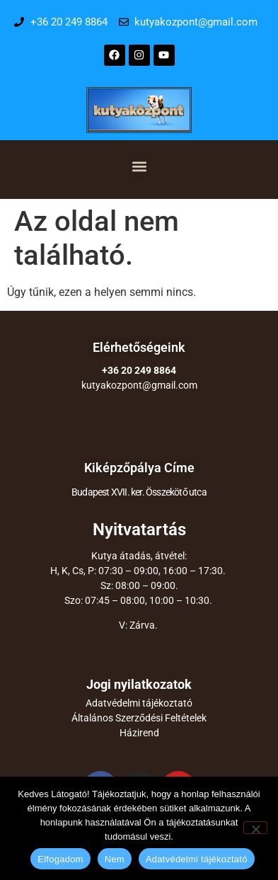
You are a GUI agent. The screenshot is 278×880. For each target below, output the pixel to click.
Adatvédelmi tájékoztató (139, 703)
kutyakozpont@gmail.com (139, 385)
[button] (139, 166)
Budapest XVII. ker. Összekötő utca (139, 492)
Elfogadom (60, 859)
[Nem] (255, 827)
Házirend (139, 732)
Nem (114, 859)
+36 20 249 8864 (139, 370)
